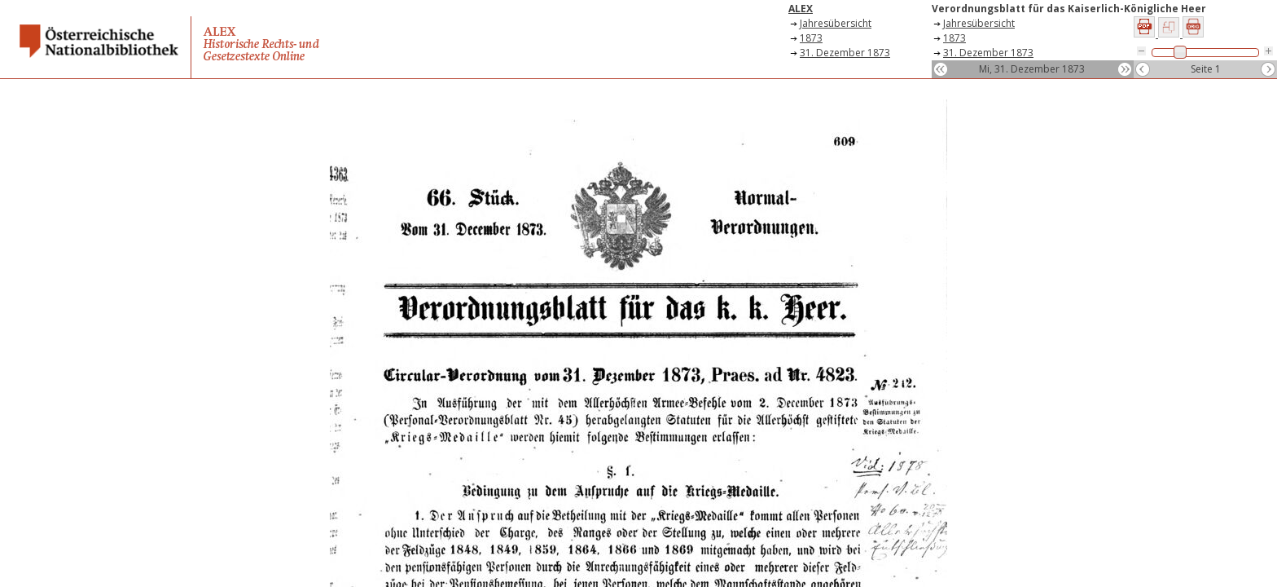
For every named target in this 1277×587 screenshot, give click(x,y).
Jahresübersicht (835, 23)
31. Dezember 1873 (845, 53)
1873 (811, 38)
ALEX (800, 8)
